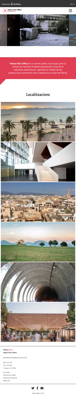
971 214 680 (7, 365)
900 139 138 (7, 362)
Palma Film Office (10, 352)
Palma (8, 350)
